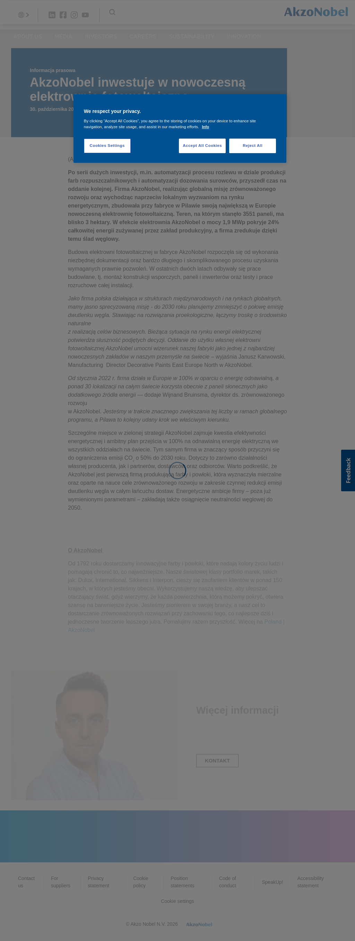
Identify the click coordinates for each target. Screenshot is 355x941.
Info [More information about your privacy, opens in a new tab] (205, 127)
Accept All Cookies (202, 145)
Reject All (252, 145)
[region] (179, 128)
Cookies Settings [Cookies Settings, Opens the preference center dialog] (107, 145)
